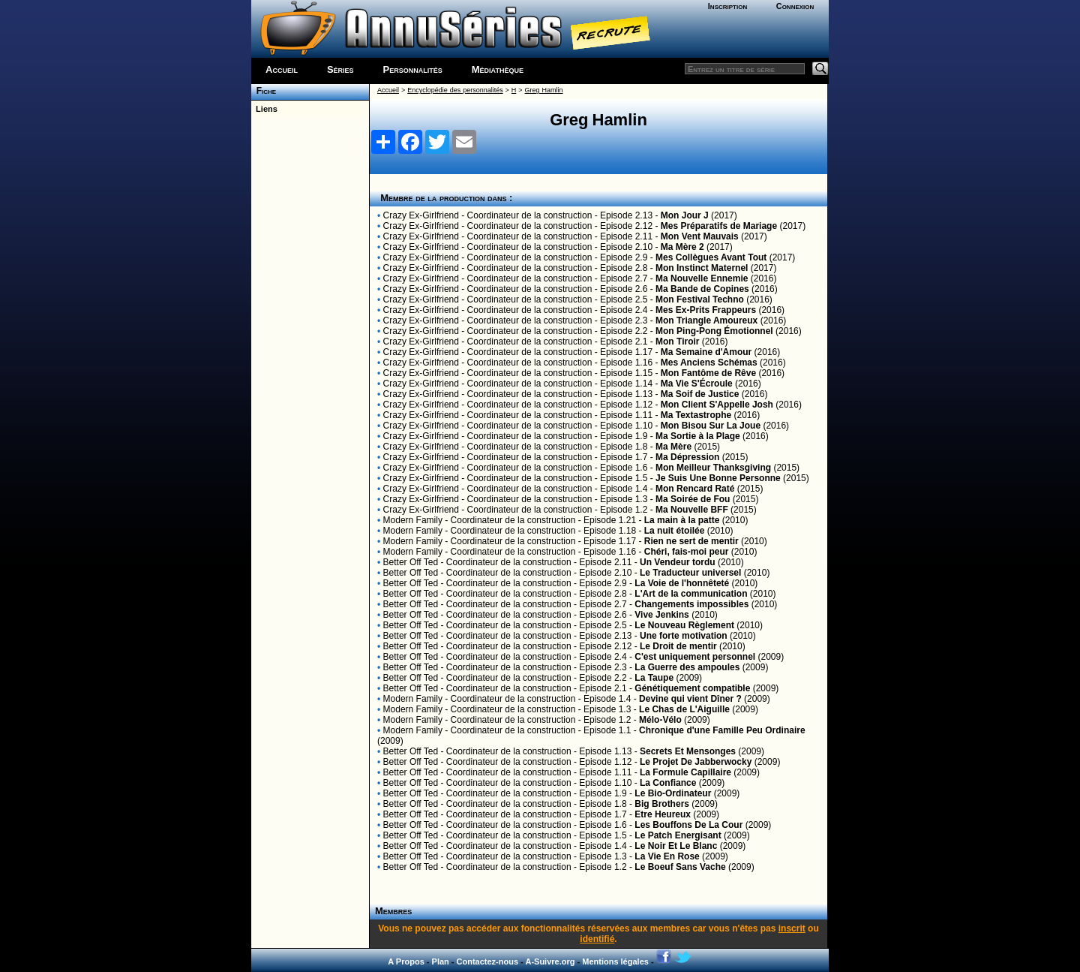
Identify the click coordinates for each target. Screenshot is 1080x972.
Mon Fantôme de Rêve (708, 373)
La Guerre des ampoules (687, 667)
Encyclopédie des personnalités (454, 90)
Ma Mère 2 (682, 247)
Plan (440, 961)
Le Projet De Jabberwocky (696, 762)
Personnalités (412, 69)
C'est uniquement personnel (694, 657)
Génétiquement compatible (692, 688)
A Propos (406, 961)
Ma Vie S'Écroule (697, 383)
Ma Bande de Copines (702, 289)
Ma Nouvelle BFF (692, 509)
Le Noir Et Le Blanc (675, 846)
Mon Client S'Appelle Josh (717, 404)
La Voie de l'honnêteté (681, 583)
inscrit (792, 928)
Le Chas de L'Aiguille (684, 709)
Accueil (282, 69)
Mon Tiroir (677, 341)
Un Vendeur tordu (678, 562)
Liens (264, 108)
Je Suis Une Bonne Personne (718, 478)
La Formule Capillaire (685, 772)
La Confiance (668, 783)
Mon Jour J (685, 215)
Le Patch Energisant (677, 835)
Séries (340, 69)
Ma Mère (674, 446)
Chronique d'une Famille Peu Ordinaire (722, 730)
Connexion (795, 6)
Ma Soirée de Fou (693, 499)
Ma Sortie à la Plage (698, 436)
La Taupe (654, 678)
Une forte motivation (684, 635)
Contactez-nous (488, 961)
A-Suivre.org (549, 961)
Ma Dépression (687, 457)
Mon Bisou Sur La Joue (710, 425)
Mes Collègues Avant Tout (711, 257)
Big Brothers (661, 804)
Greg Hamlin (544, 90)
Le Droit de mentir (678, 646)
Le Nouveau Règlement (684, 625)
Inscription (727, 6)
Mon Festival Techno (700, 299)
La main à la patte (682, 520)
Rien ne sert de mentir (691, 541)
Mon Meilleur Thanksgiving (713, 467)
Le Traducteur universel (690, 572)
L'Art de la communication (690, 593)
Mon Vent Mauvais (700, 236)
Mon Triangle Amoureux (707, 320)
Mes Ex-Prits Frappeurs (706, 310)
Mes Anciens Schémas (709, 362)
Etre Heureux (662, 814)
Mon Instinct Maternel (702, 268)
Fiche (263, 91)
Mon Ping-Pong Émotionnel (714, 331)
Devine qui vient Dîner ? (690, 699)
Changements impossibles (691, 604)
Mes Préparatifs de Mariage (719, 226)
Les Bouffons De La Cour (688, 825)
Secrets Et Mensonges (688, 751)
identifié (597, 939)
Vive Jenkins (661, 614)
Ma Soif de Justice (700, 394)
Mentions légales (615, 961)
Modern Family (412, 520)
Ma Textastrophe (696, 415)
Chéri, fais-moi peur (686, 551)
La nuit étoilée (674, 530)
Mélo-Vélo (660, 720)
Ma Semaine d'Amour (706, 352)
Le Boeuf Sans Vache (679, 867)
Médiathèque (498, 69)
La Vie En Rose (666, 856)
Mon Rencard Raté (695, 488)
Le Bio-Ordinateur (672, 793)
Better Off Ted (411, 562)
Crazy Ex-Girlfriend (421, 215)
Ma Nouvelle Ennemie (702, 278)
